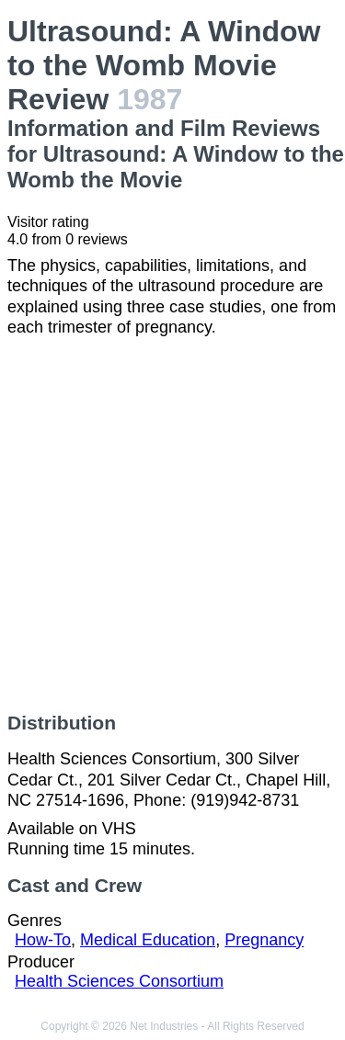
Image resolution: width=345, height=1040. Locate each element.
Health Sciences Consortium (119, 981)
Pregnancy (264, 940)
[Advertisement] (172, 525)
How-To (43, 940)
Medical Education (147, 940)
